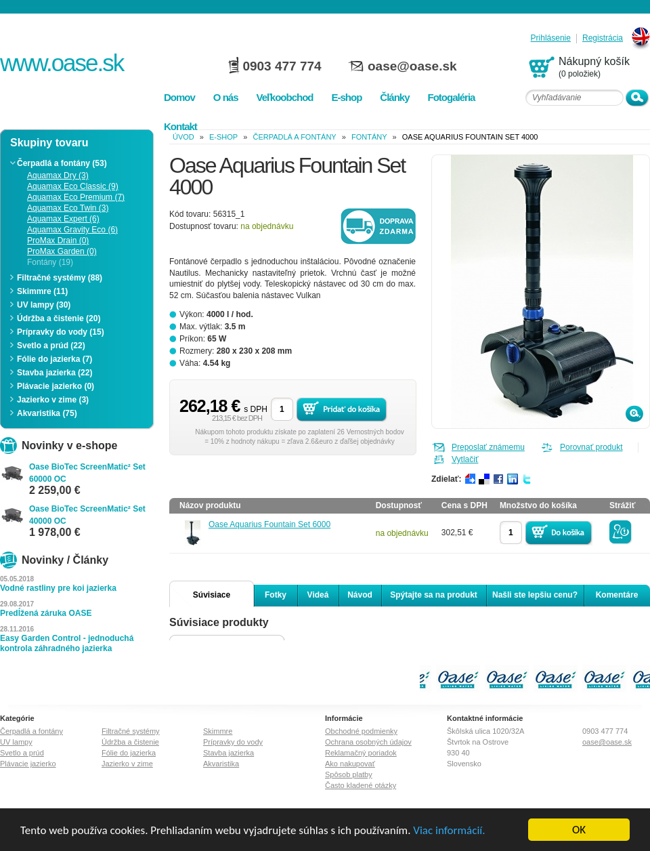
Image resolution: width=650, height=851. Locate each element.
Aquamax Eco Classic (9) (72, 186)
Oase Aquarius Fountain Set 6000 (269, 524)
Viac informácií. (449, 831)
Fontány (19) (50, 262)
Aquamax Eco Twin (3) (68, 208)
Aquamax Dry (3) (58, 175)
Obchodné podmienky (361, 731)
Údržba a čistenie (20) (58, 318)
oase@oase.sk (412, 66)
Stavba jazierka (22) (54, 372)
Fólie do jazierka (129, 753)
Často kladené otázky (360, 785)
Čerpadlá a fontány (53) (62, 163)
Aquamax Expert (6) (63, 219)
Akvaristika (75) (47, 413)
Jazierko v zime (127, 764)
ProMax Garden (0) (62, 251)
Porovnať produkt (591, 447)
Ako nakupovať (350, 764)
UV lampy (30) (43, 305)
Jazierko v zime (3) (53, 399)
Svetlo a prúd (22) (51, 345)
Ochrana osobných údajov (368, 742)
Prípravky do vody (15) (60, 332)
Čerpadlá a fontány (294, 137)
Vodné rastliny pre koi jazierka (58, 588)
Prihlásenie (551, 38)
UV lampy (16, 742)
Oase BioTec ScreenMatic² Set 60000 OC (87, 473)
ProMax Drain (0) (58, 240)
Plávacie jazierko (28, 764)
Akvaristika (221, 764)
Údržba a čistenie (130, 742)
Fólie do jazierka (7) (54, 359)
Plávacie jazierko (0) (55, 386)
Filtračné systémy (131, 731)
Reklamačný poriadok (361, 753)
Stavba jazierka (228, 753)
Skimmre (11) (42, 291)
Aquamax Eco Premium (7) (76, 197)
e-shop (223, 137)
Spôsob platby (348, 774)
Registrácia (602, 38)
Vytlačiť (465, 459)
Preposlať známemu (488, 447)
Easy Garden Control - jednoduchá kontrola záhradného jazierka (66, 643)
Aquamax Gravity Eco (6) (72, 229)
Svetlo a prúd (22, 753)
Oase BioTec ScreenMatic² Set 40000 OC (87, 515)
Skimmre (217, 731)
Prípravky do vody (233, 742)
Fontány (369, 137)
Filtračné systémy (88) (59, 278)
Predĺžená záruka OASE (45, 613)
